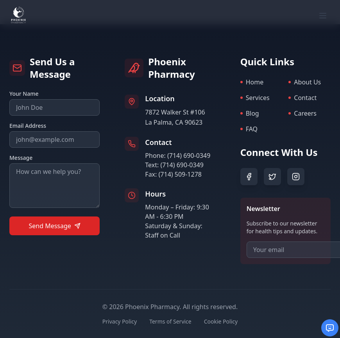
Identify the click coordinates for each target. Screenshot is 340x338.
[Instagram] (295, 176)
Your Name (24, 93)
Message (20, 157)
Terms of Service (170, 321)
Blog (249, 113)
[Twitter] (272, 176)
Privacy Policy (119, 321)
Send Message (54, 226)
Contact (302, 97)
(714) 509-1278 (180, 174)
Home (252, 82)
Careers (302, 113)
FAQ (249, 129)
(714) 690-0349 (188, 155)
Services (255, 97)
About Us (304, 82)
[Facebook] (249, 176)
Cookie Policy (221, 321)
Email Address (27, 125)
